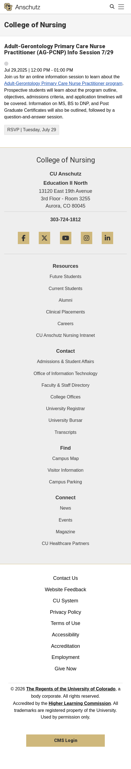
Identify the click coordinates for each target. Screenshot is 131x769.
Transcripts (66, 432)
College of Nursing (35, 25)
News (65, 508)
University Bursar (65, 420)
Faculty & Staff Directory (65, 385)
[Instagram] (86, 246)
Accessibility (65, 634)
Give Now (65, 668)
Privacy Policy (65, 612)
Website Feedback (65, 589)
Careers (66, 323)
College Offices (65, 397)
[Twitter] (44, 246)
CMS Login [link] (65, 740)
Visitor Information (66, 470)
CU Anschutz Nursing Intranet (65, 335)
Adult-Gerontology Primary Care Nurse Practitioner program (63, 83)
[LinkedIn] (107, 246)
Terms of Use (65, 623)
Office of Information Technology (66, 373)
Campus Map (65, 458)
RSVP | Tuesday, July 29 (31, 129)
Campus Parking (65, 482)
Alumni (65, 300)
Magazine (65, 531)
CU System (65, 600)
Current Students (66, 288)
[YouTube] (66, 246)
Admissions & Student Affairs (65, 361)
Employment (65, 657)
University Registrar (65, 408)
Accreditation (65, 646)
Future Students (65, 276)
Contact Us (65, 578)
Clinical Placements (65, 312)
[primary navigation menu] (121, 7)
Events (65, 520)
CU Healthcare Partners (65, 543)
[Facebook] (23, 246)
